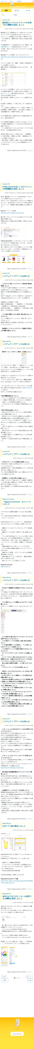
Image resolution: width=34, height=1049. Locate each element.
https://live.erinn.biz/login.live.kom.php (12, 213)
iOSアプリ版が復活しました (13, 826)
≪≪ (4, 977)
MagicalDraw (6, 341)
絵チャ (11, 1)
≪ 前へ (4, 980)
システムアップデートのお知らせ (16, 276)
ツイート (29, 150)
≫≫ (30, 980)
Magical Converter (8, 499)
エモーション (6, 93)
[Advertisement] (17, 167)
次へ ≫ (29, 977)
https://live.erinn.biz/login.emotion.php (12, 768)
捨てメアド (3, 1)
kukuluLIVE (6, 20)
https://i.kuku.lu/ (27, 387)
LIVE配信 (19, 1)
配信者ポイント (7, 46)
